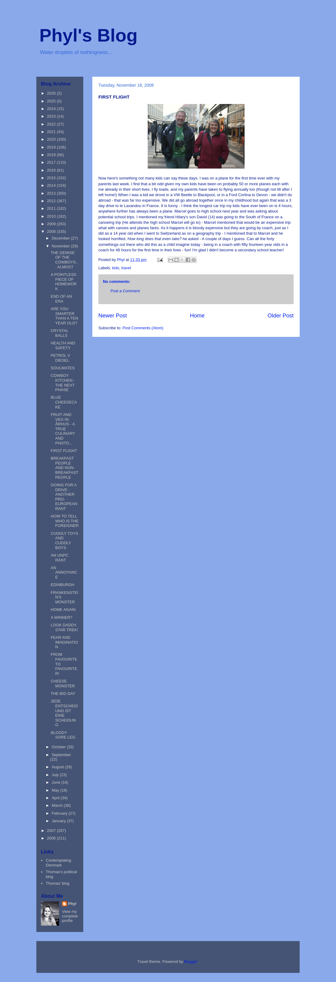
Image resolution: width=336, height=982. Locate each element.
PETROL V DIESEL (60, 358)
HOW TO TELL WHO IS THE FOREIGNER (64, 521)
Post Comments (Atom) (143, 328)
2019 (52, 147)
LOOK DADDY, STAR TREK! (64, 627)
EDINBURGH (62, 584)
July (56, 775)
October (59, 747)
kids (115, 268)
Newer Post (112, 316)
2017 (52, 162)
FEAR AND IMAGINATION (64, 642)
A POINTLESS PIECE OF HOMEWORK (64, 281)
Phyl (72, 903)
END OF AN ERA (61, 298)
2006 (52, 838)
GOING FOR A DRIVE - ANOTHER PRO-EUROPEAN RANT (64, 497)
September (61, 754)
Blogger (191, 961)
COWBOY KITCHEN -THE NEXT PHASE (63, 382)
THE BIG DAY (63, 693)
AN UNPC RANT (59, 557)
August (58, 767)
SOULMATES (62, 368)
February (60, 813)
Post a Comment (125, 291)
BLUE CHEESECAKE (64, 402)
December (61, 238)
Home (197, 316)
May (56, 790)
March (58, 805)
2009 (52, 224)
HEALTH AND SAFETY (63, 345)
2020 (52, 139)
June (56, 782)
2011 (52, 208)
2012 (52, 201)
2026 (52, 93)
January (59, 821)
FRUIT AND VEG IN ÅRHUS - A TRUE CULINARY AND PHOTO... (63, 428)
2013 (52, 193)
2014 (52, 185)
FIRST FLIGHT (64, 450)
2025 (52, 101)
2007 (52, 830)
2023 (52, 116)
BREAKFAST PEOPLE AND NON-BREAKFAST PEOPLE (64, 467)
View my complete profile (70, 916)
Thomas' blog (57, 883)
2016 (52, 170)
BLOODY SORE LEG (63, 735)
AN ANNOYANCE (64, 572)
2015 (52, 178)
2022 (52, 124)
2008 (52, 231)
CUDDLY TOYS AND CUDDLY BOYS (64, 540)
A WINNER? (61, 617)
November (61, 246)
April (56, 798)
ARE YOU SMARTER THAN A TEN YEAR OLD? (64, 316)
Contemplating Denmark (58, 862)
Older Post (281, 316)
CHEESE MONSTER (63, 683)
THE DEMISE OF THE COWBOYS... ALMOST (64, 259)
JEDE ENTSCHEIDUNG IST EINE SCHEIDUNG (64, 713)
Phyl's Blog (88, 35)
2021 (52, 131)
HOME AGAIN (63, 609)
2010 (52, 216)
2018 (52, 154)
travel (126, 268)
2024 (52, 108)
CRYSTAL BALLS (59, 333)
